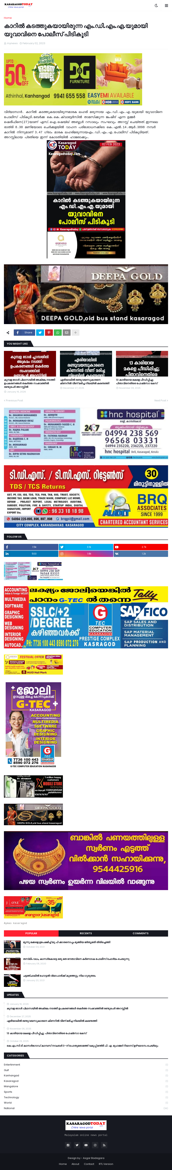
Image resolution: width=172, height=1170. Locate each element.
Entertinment (86, 1065)
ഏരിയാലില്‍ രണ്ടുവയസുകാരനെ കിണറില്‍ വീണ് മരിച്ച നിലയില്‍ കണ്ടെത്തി (84, 381)
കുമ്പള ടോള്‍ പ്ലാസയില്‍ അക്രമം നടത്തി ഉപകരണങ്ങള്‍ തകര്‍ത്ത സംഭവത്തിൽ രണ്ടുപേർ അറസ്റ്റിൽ (29, 383)
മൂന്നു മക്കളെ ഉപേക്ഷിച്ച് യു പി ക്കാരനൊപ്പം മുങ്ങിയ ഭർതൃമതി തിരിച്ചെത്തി (66, 942)
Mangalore (86, 1086)
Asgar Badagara (93, 1158)
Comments (141, 933)
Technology (86, 1097)
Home (8, 18)
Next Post (160, 400)
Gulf (86, 1070)
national (86, 1108)
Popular (31, 933)
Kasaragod (86, 1081)
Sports (86, 1092)
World (86, 1103)
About (75, 1164)
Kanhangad (86, 1076)
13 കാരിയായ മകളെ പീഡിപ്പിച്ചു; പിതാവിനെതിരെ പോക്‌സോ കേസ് (136, 381)
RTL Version (106, 1164)
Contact (89, 1164)
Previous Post (14, 400)
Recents (86, 933)
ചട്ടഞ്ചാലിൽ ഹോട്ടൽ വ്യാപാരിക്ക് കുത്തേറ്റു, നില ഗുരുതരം (59, 976)
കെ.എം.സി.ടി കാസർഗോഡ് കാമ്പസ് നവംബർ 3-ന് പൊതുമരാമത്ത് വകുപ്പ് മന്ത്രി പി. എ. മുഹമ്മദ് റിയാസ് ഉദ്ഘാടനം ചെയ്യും (82, 1046)
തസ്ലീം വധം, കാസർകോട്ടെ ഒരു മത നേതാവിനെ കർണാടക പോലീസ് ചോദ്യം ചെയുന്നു (76, 959)
